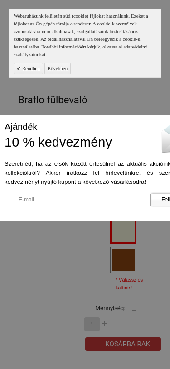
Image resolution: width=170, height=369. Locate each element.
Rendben (30, 68)
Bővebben (58, 68)
